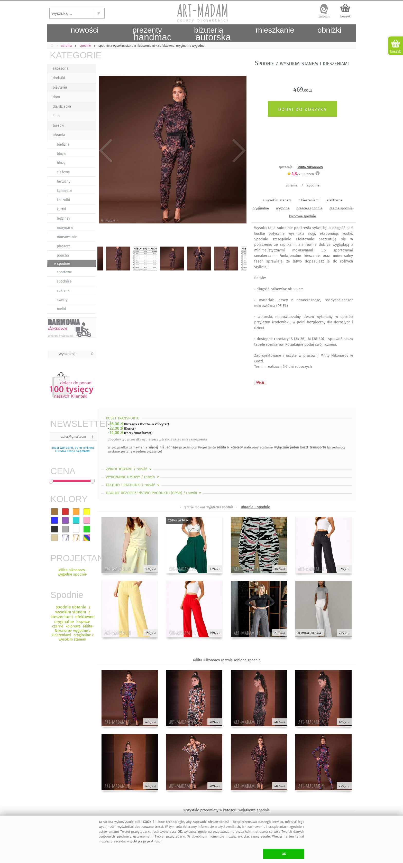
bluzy (61, 163)
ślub (56, 116)
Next (238, 151)
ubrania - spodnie (255, 507)
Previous (105, 151)
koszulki (63, 200)
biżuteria (60, 87)
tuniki (61, 309)
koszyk (345, 16)
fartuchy (63, 181)
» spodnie (62, 263)
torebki (58, 125)
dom (56, 97)
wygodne (282, 208)
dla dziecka (62, 106)
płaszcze (64, 246)
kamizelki (64, 191)
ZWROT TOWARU (129, 469)
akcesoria (61, 68)
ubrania (59, 135)
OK (284, 854)
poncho (63, 255)
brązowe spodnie (309, 208)
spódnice (64, 281)
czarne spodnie (341, 208)
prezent (84, 451)
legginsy (63, 218)
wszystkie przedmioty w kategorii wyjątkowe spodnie (227, 810)
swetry (62, 300)
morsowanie (67, 237)
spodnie (313, 185)
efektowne (334, 200)
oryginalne (261, 208)
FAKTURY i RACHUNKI (133, 485)
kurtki (61, 209)
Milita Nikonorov (310, 167)
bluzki (61, 154)
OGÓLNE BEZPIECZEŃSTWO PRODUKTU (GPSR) (154, 493)
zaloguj (324, 16)
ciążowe (63, 172)
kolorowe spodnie (302, 216)
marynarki (65, 228)
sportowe (64, 272)
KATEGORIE (73, 55)
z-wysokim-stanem (277, 200)
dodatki (59, 78)
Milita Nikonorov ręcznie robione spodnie (227, 660)
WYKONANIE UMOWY (133, 477)
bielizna (63, 144)
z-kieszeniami (308, 200)
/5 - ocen (300, 174)
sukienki (63, 290)
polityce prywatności (145, 841)
